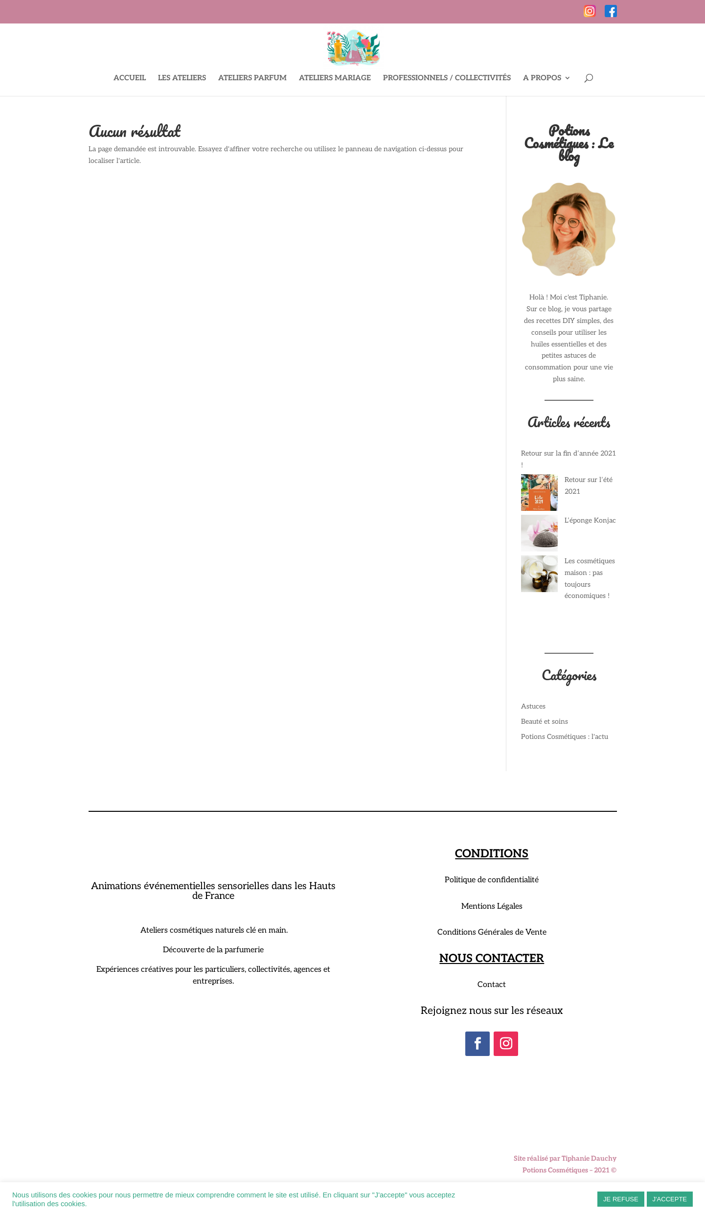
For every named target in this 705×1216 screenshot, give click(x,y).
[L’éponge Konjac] (539, 535)
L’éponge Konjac (590, 520)
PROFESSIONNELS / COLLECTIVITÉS (447, 78)
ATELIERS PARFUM (252, 78)
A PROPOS (542, 78)
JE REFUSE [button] (620, 1199)
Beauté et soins (544, 721)
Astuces (533, 706)
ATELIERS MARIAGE (335, 78)
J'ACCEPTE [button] (670, 1199)
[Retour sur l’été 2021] (539, 494)
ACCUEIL (130, 78)
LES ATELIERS (182, 78)
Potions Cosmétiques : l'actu (564, 737)
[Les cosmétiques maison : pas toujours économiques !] (539, 575)
